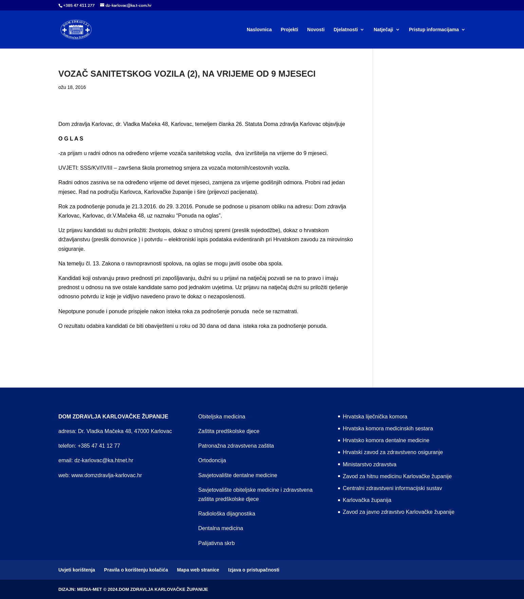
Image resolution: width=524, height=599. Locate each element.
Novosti (315, 29)
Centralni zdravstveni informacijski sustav (392, 488)
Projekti (289, 29)
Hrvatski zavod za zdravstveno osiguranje (393, 452)
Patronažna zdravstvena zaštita (236, 446)
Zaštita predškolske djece (229, 431)
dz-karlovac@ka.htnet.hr (103, 460)
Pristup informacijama (434, 29)
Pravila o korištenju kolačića (136, 570)
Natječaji (383, 29)
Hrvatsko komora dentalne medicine (386, 440)
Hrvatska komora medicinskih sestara (388, 428)
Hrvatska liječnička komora (375, 416)
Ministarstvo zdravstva (369, 464)
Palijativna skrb (216, 543)
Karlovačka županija (367, 500)
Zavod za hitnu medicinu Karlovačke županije (397, 476)
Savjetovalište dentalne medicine (237, 475)
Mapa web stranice (198, 570)
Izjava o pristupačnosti (253, 570)
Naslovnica (259, 29)
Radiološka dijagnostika (226, 514)
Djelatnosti (346, 29)
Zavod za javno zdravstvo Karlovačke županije (398, 512)
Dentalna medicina (220, 528)
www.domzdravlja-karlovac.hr (106, 475)
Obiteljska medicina (221, 416)
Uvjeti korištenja (76, 570)
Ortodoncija (212, 460)
